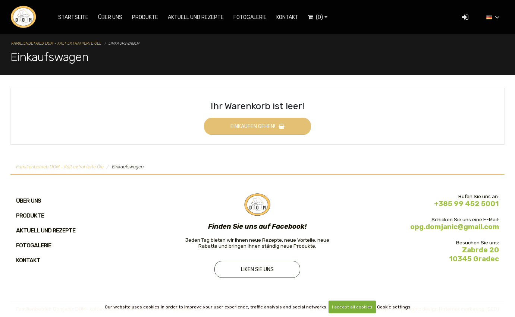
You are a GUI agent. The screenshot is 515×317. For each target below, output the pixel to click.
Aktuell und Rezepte (196, 17)
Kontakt (287, 17)
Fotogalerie (250, 17)
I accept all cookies (352, 307)
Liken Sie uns (257, 270)
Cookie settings (394, 307)
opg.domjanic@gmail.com (454, 227)
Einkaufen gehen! (257, 126)
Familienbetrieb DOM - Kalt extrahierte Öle (56, 43)
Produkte (145, 17)
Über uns (110, 17)
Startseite (73, 17)
